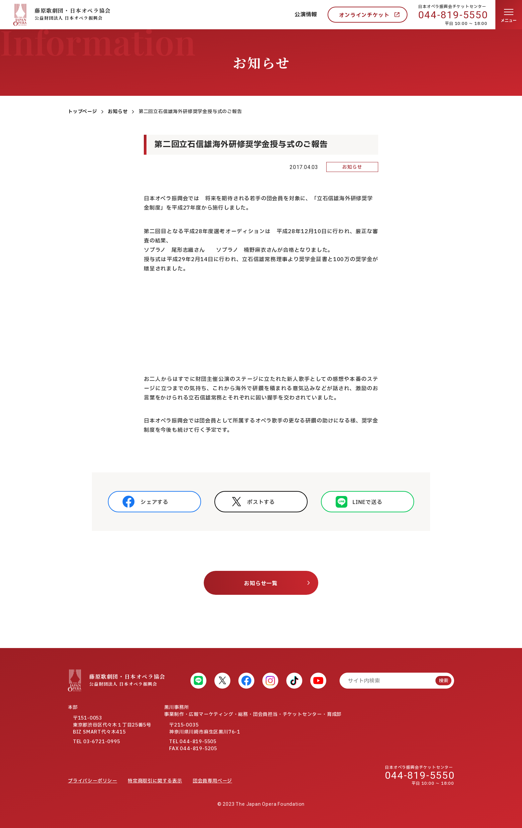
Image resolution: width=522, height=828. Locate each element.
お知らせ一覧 (261, 583)
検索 (443, 680)
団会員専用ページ (212, 780)
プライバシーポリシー (92, 780)
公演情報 (306, 15)
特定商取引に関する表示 (155, 780)
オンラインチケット (364, 15)
